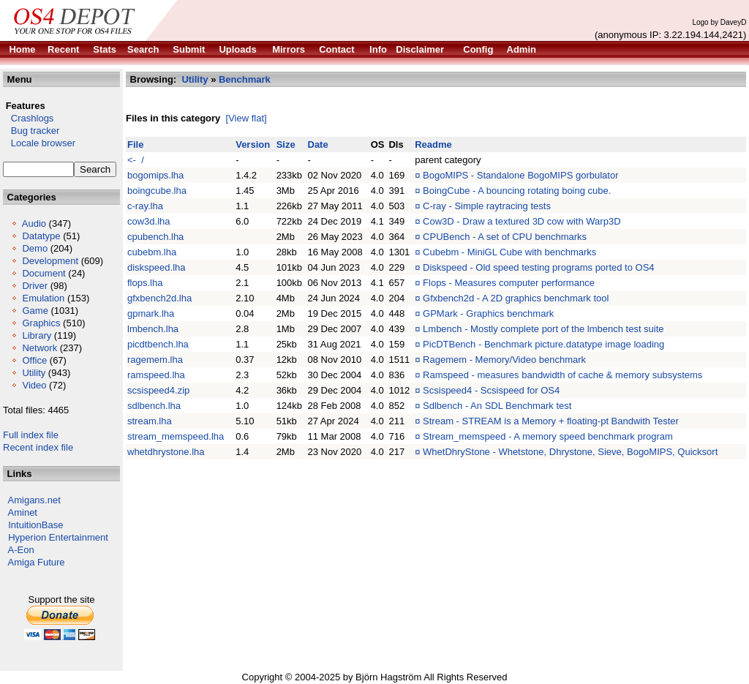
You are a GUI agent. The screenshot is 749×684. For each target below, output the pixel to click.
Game (35, 310)
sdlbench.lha (154, 405)
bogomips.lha (155, 175)
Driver (35, 285)
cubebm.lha (151, 252)
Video (34, 385)
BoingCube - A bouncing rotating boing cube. (517, 190)
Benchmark (245, 79)
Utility (33, 372)
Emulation (43, 298)
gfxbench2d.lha (159, 298)
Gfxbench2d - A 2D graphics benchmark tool (516, 298)
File (135, 144)
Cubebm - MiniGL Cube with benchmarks (509, 252)
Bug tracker (31, 130)
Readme (433, 144)
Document (43, 273)
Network (39, 347)
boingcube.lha (157, 190)
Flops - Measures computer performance (509, 282)
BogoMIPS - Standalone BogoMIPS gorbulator (520, 175)
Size (286, 144)
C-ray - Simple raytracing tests (487, 205)
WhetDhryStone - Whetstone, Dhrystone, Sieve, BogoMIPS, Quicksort (570, 451)
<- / (135, 159)
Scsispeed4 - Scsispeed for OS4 (491, 390)
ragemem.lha (155, 359)
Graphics (41, 322)
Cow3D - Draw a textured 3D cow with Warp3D (521, 221)
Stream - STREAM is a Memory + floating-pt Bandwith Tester (551, 421)
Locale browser (39, 143)
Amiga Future (36, 562)
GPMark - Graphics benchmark (488, 313)
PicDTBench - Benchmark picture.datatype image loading (543, 344)
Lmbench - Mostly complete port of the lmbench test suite (543, 328)
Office (34, 360)
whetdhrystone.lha (166, 451)
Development (50, 260)
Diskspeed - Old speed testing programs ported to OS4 (539, 267)
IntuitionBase (35, 524)
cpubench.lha (155, 236)
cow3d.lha (148, 221)
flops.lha (144, 282)
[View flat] (246, 118)
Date (318, 144)
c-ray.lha (145, 205)
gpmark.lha (150, 313)
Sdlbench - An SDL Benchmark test (497, 405)
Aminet (22, 512)
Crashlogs (28, 118)
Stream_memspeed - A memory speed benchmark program (548, 436)
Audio (34, 223)
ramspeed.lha (156, 374)
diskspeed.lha (156, 267)
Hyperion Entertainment (58, 537)
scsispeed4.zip (158, 390)
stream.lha (149, 421)
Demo (35, 248)
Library (36, 335)
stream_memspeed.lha (175, 436)
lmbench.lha (152, 328)
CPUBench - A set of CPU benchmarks (505, 236)
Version (253, 144)
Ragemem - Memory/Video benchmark (504, 359)
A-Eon (21, 549)
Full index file (31, 434)
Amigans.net (34, 500)
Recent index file (38, 447)
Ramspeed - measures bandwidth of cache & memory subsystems (562, 374)
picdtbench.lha (158, 344)
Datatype (41, 235)
